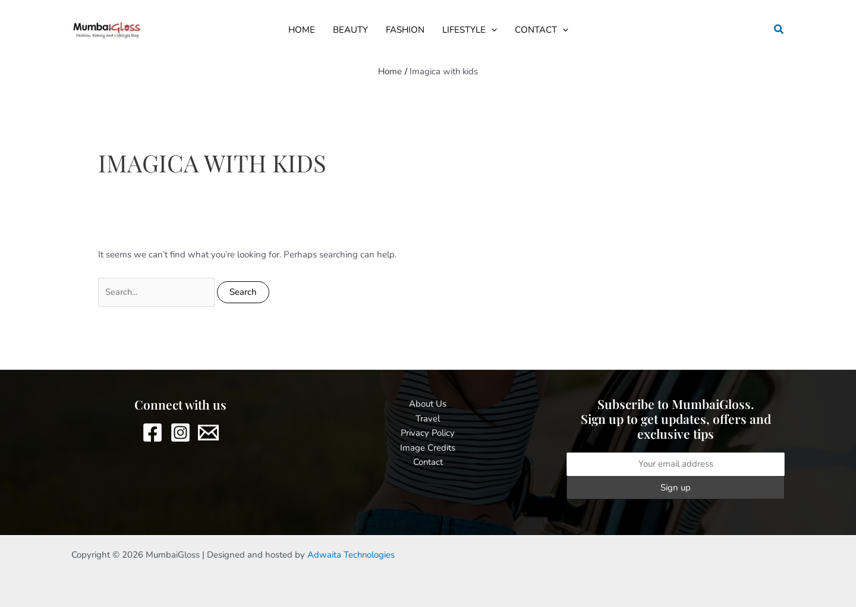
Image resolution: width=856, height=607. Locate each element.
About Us (427, 404)
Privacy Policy (427, 433)
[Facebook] (152, 433)
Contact (428, 462)
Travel (428, 418)
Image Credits (427, 448)
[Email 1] (208, 433)
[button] (491, 29)
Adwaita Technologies (351, 555)
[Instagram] (180, 433)
